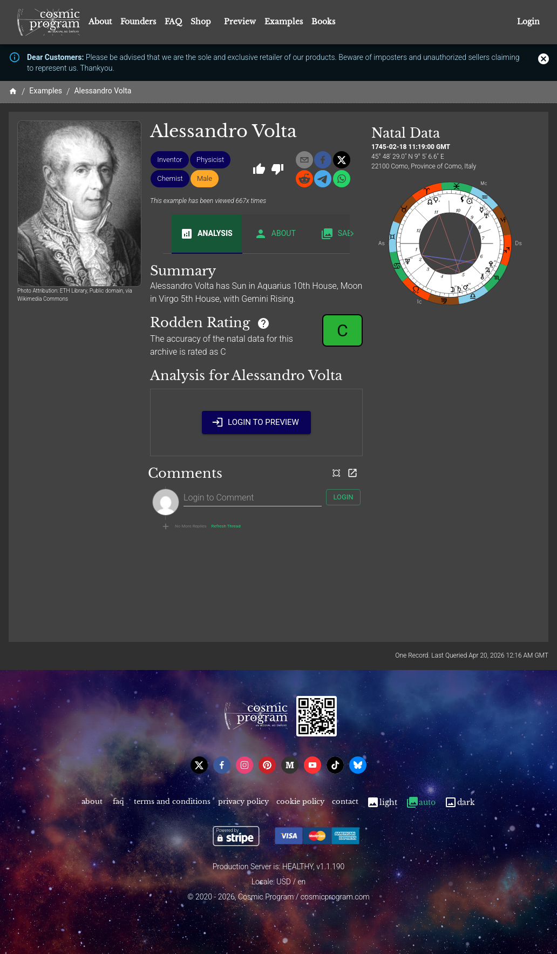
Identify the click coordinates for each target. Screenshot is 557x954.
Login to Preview (256, 422)
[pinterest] (267, 765)
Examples (283, 21)
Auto (421, 803)
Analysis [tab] (206, 233)
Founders (138, 21)
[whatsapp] (341, 178)
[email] (304, 159)
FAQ (173, 21)
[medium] (289, 765)
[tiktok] (335, 765)
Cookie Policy (300, 802)
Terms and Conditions (172, 802)
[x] (341, 159)
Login (528, 22)
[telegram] (322, 178)
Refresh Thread (226, 526)
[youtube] (312, 765)
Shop (201, 21)
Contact (345, 802)
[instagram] (244, 765)
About (100, 21)
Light (382, 803)
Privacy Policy (243, 802)
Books (323, 21)
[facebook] (322, 159)
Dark (459, 803)
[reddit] (304, 178)
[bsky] (357, 765)
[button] (169, 159)
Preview (240, 21)
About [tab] (275, 233)
